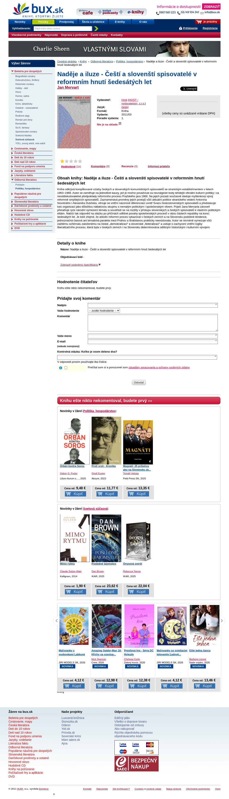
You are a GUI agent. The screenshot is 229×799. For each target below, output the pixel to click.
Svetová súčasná (95, 511)
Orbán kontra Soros (72, 469)
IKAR (20, 792)
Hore (218, 792)
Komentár (63, 316)
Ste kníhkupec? (121, 792)
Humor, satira (22, 96)
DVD (17, 228)
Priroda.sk (68, 735)
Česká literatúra (24, 153)
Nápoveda (51, 35)
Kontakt (87, 792)
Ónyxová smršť (132, 566)
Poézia (18, 111)
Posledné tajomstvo (104, 566)
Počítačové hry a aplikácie (30, 223)
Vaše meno (64, 339)
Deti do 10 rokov (24, 157)
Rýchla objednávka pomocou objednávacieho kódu (133, 737)
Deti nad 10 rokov (25, 161)
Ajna (64, 746)
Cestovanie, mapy (25, 148)
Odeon (65, 728)
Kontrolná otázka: (69, 354)
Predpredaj (66, 21)
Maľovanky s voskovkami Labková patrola (72, 657)
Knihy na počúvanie (26, 219)
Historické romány (24, 84)
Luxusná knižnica (72, 721)
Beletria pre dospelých (28, 71)
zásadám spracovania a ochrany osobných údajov (159, 370)
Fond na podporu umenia (29, 166)
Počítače (19, 184)
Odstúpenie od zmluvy (129, 728)
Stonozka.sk (69, 724)
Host (124, 99)
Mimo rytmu (67, 566)
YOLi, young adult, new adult (30, 143)
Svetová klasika (23, 135)
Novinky (20, 21)
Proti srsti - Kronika (104, 469)
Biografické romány (25, 76)
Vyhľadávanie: (22, 28)
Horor (18, 92)
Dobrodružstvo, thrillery (27, 80)
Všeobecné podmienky (26, 35)
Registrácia (210, 28)
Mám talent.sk (70, 743)
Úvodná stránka (67, 61)
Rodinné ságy (22, 115)
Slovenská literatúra (26, 201)
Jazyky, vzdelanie (24, 170)
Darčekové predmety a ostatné (32, 205)
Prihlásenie (190, 28)
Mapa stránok (173, 792)
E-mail (61, 344)
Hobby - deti (21, 88)
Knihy (83, 61)
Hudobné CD (22, 214)
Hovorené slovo (24, 210)
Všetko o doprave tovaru (130, 724)
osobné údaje (153, 792)
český (124, 107)
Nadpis (61, 305)
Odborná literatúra (102, 61)
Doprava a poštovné (74, 35)
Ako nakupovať (124, 732)
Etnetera (43, 792)
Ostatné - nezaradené (26, 108)
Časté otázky (99, 35)
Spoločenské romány (26, 131)
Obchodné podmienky (198, 792)
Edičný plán (122, 721)
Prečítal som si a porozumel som (139, 370)
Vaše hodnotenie (68, 310)
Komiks (19, 100)
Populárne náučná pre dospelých (30, 754)
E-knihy (120, 21)
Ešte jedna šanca (200, 653)
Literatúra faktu (23, 175)
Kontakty (117, 35)
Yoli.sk (65, 732)
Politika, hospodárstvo (129, 61)
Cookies (139, 792)
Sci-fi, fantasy (22, 127)
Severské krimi (71, 739)
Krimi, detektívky (23, 104)
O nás (143, 21)
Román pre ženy (23, 119)
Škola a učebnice (93, 21)
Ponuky (43, 21)
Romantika (21, 123)
